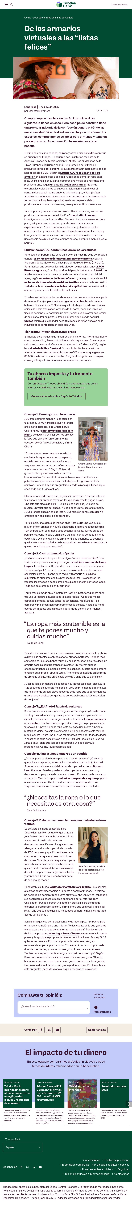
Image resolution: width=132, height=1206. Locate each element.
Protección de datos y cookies (110, 1164)
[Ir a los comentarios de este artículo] (106, 110)
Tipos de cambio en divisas (96, 1169)
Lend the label (32, 770)
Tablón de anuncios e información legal (86, 1173)
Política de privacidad (115, 1160)
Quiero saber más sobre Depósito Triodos (56, 396)
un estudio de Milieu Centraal (68, 184)
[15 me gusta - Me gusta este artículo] (99, 110)
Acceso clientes (119, 4)
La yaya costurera (95, 719)
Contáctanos (120, 1173)
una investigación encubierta (69, 301)
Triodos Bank (12, 1139)
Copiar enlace (97, 1029)
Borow (97, 766)
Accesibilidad (91, 1160)
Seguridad (122, 1169)
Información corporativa (74, 1164)
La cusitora (33, 723)
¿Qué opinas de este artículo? (37, 1006)
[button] (129, 1104)
